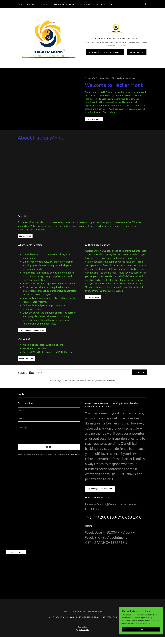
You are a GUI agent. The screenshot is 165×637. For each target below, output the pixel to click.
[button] (145, 4)
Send (48, 447)
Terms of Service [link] (70, 454)
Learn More (136, 53)
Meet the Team (26, 358)
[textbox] (83, 372)
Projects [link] (101, 4)
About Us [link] (32, 4)
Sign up (140, 372)
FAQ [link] (111, 4)
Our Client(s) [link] (85, 4)
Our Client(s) (93, 297)
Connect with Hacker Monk (105, 53)
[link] (116, 28)
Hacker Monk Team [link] (64, 4)
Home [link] (21, 4)
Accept (141, 629)
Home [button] (51, 617)
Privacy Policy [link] (57, 454)
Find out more (94, 119)
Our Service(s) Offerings (31, 330)
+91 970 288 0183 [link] (100, 517)
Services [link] (45, 4)
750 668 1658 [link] (129, 517)
